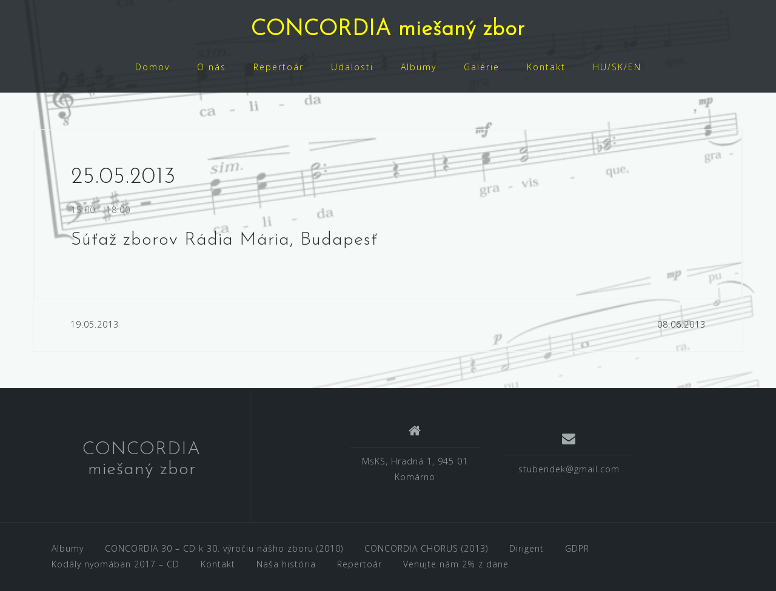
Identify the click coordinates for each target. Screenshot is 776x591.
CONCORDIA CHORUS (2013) (426, 548)
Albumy (418, 67)
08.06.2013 (681, 324)
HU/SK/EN (617, 67)
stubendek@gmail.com (569, 469)
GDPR (577, 548)
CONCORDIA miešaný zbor (388, 30)
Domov (152, 67)
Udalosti (352, 67)
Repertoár (278, 67)
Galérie (482, 67)
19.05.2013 (94, 324)
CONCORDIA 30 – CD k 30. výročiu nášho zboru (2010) (224, 548)
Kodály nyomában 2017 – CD (115, 564)
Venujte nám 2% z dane (456, 564)
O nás (211, 67)
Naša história (286, 564)
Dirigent (526, 548)
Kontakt (546, 67)
